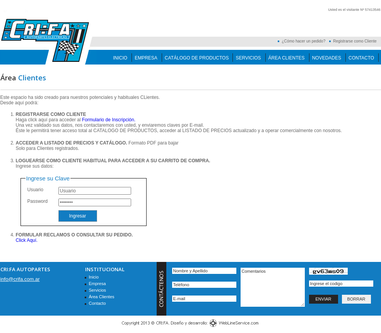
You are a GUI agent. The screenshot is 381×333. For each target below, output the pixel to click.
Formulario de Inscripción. (108, 119)
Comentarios (273, 287)
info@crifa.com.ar (20, 279)
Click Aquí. (27, 240)
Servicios (248, 58)
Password (37, 201)
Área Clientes (286, 58)
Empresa (146, 58)
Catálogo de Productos (197, 58)
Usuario (35, 189)
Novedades (326, 58)
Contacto (361, 58)
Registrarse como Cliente (354, 41)
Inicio (120, 58)
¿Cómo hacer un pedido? (303, 41)
